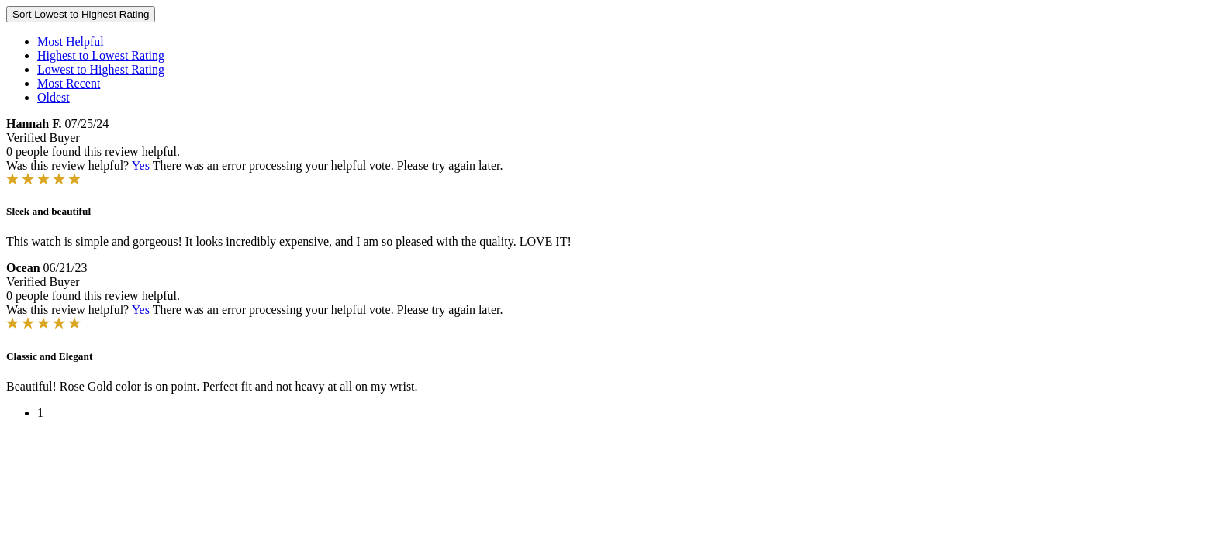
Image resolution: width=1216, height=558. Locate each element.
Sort (80, 14)
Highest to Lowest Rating (100, 55)
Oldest (53, 97)
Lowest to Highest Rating (100, 69)
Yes (141, 165)
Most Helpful (70, 41)
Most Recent (68, 83)
